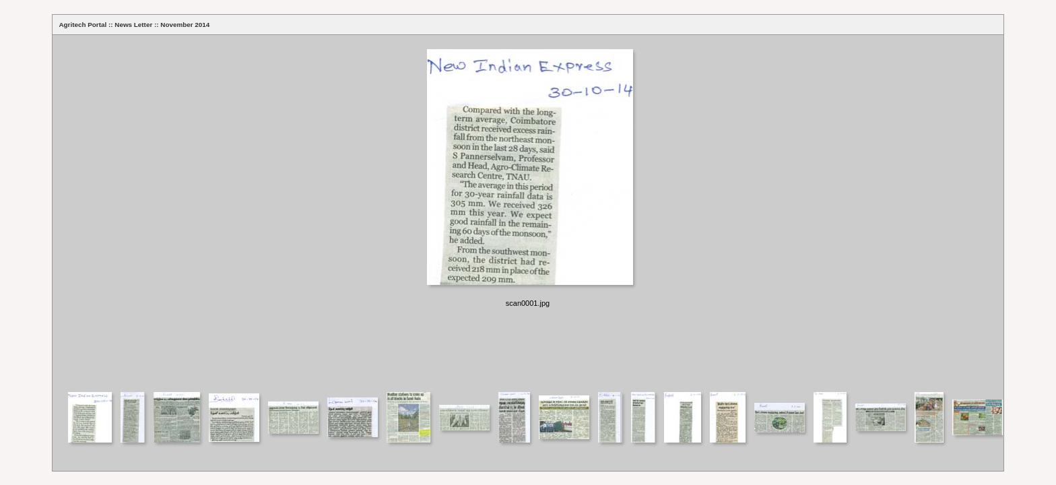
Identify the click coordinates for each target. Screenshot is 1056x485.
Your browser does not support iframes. (528, 212)
